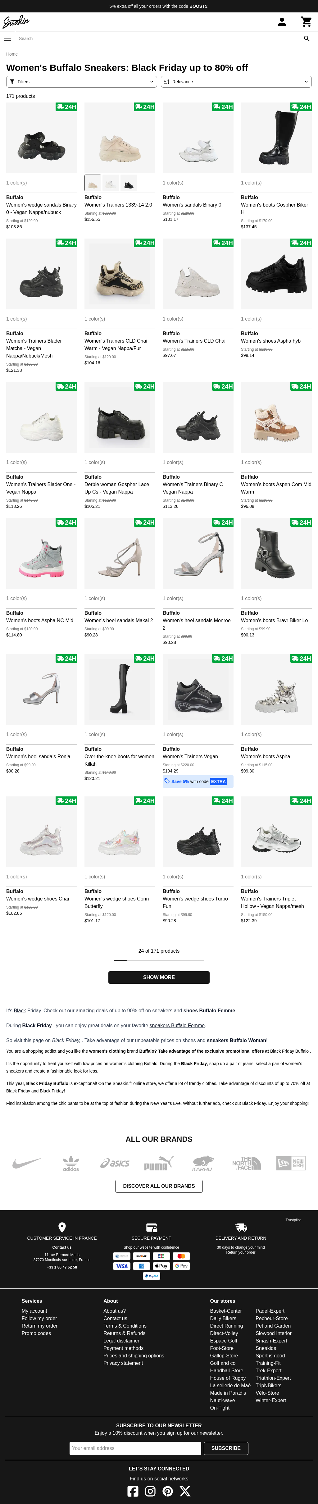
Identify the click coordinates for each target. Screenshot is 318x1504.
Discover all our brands (159, 1186)
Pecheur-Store (272, 1318)
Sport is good (270, 1355)
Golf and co (223, 1363)
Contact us (62, 1247)
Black (20, 1010)
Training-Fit (268, 1363)
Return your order (241, 1252)
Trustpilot (293, 1220)
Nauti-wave (222, 1400)
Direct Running (226, 1326)
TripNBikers (268, 1385)
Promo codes (36, 1333)
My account (34, 1311)
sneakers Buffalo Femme (177, 1025)
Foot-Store (222, 1348)
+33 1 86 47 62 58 (62, 1267)
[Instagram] (150, 1492)
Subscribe (226, 1448)
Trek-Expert (268, 1370)
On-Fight (219, 1408)
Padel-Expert (270, 1311)
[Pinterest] (167, 1492)
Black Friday (52, 1090)
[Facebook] (133, 1492)
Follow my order (39, 1318)
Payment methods (123, 1348)
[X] (185, 1492)
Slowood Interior (274, 1333)
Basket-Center (226, 1311)
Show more (159, 977)
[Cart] (307, 22)
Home (12, 54)
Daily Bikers (223, 1318)
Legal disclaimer (121, 1340)
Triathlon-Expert (273, 1378)
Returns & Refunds (124, 1333)
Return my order (40, 1326)
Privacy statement (123, 1363)
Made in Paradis (228, 1393)
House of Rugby (228, 1378)
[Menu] (7, 38)
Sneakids (266, 1348)
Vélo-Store (267, 1393)
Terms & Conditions (125, 1326)
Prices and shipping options (133, 1355)
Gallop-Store (224, 1355)
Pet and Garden (273, 1326)
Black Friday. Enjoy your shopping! (275, 1103)
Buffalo (14, 197)
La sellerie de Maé (230, 1385)
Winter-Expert (271, 1400)
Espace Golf (223, 1340)
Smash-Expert (271, 1340)
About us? (114, 1311)
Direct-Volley (224, 1333)
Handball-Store (226, 1370)
